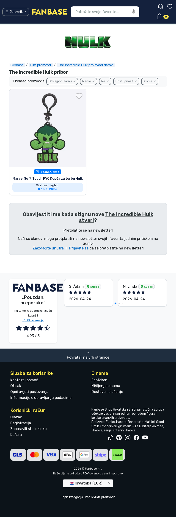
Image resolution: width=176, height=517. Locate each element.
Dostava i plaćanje (107, 392)
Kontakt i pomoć (24, 380)
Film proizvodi (41, 65)
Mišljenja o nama (105, 386)
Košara (16, 435)
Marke (88, 81)
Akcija (149, 81)
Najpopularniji (62, 81)
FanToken (99, 380)
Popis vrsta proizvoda (100, 497)
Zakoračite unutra (48, 248)
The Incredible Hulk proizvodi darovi (85, 65)
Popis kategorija (72, 497)
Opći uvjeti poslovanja (29, 392)
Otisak (15, 386)
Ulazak (16, 417)
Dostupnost (126, 81)
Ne (105, 81)
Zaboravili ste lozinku (28, 429)
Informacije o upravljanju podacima (41, 397)
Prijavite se (78, 248)
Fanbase (17, 65)
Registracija (20, 423)
